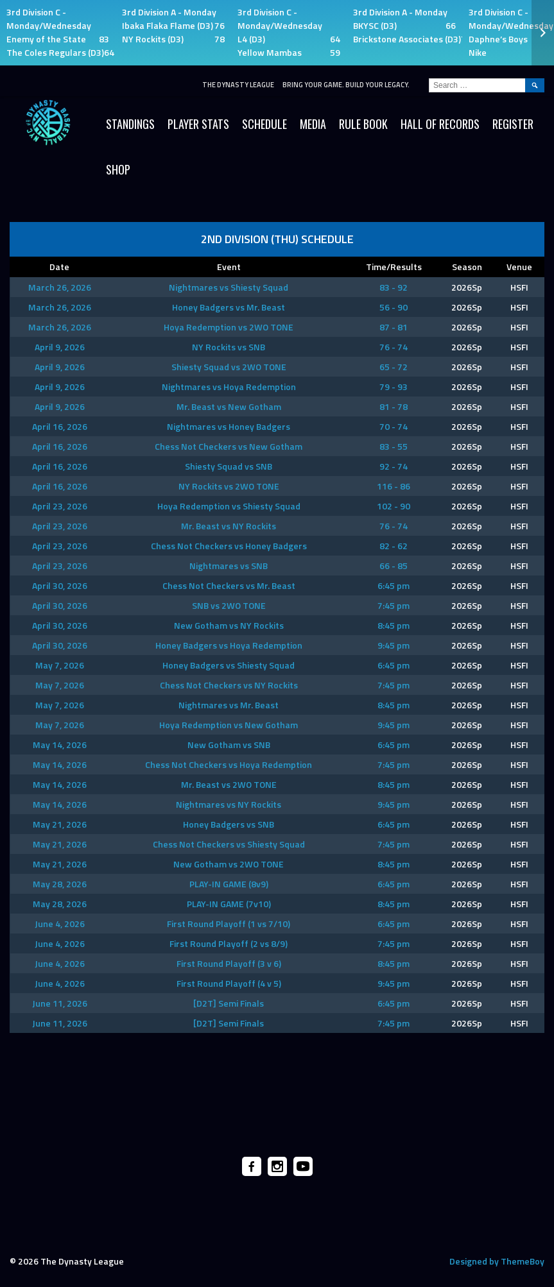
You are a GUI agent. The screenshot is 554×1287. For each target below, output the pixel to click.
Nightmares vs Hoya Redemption (229, 386)
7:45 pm (393, 605)
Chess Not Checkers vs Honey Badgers (229, 545)
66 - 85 (393, 565)
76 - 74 (393, 347)
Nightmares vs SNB (228, 565)
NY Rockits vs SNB (228, 347)
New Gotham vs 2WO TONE (228, 864)
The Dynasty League (238, 85)
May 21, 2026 (60, 824)
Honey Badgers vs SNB (228, 824)
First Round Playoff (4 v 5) (229, 983)
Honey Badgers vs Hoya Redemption (228, 645)
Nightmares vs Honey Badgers (228, 426)
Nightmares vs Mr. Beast (228, 705)
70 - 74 (393, 426)
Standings (130, 123)
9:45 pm (393, 645)
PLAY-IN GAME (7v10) (229, 903)
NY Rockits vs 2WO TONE (228, 486)
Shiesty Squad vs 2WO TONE (228, 366)
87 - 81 (393, 327)
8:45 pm (393, 625)
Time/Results (394, 266)
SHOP (118, 169)
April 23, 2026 (59, 506)
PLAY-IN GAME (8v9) (228, 884)
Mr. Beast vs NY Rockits (228, 526)
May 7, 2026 (59, 665)
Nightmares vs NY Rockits (228, 804)
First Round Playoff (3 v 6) (229, 963)
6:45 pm (393, 585)
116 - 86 (393, 486)
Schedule (264, 123)
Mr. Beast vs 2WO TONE (229, 784)
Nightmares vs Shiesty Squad (228, 287)
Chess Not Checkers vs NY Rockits (229, 685)
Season (467, 266)
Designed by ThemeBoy (496, 1261)
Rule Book (363, 123)
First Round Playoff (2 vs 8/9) (228, 943)
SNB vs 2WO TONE (229, 605)
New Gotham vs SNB (228, 744)
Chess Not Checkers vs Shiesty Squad (229, 844)
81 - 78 (393, 406)
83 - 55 (393, 446)
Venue (519, 266)
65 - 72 (393, 366)
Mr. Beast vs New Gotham (229, 406)
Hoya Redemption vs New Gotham (228, 724)
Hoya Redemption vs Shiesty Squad (228, 506)
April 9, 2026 (60, 347)
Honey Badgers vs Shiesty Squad (228, 665)
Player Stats (198, 123)
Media (313, 123)
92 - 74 (393, 466)
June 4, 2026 (60, 923)
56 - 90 (393, 307)
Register (512, 123)
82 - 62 (393, 545)
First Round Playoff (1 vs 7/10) (228, 923)
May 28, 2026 (60, 884)
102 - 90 (393, 506)
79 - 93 (393, 386)
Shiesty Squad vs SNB (228, 466)
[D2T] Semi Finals (228, 1003)
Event (229, 266)
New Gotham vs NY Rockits (229, 625)
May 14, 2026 (60, 744)
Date (59, 266)
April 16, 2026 (59, 426)
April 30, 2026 (59, 585)
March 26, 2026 (59, 287)
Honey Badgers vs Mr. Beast (228, 307)
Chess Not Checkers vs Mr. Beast (228, 585)
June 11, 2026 (59, 1003)
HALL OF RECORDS (440, 123)
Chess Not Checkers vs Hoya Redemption (228, 764)
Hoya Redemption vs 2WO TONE (228, 327)
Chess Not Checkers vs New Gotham (228, 446)
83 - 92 (393, 287)
